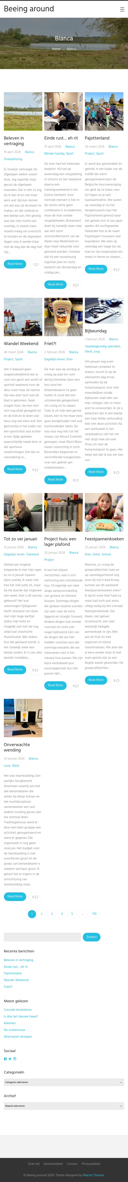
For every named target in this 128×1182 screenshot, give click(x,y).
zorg (98, 351)
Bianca (29, 152)
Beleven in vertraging (14, 141)
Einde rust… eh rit (62, 138)
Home (56, 49)
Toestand (32, 554)
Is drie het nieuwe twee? (21, 1016)
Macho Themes (93, 1175)
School (107, 554)
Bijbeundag (96, 331)
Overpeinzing (13, 159)
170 (94, 914)
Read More (15, 264)
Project (90, 153)
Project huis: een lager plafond (61, 542)
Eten (70, 359)
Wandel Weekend (21, 344)
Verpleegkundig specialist (103, 346)
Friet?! (51, 344)
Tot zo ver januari (20, 539)
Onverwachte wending (17, 747)
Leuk (7, 765)
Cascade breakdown (18, 1009)
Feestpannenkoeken (105, 539)
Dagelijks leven (55, 359)
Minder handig (55, 153)
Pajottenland (98, 138)
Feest (97, 554)
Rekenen (10, 1023)
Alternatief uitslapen (18, 1036)
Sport (70, 153)
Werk (89, 351)
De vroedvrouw (14, 1030)
